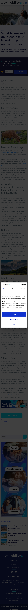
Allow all (14, 314)
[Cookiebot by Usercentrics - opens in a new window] (20, 285)
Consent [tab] (5, 288)
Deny (14, 324)
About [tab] (23, 288)
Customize (14, 319)
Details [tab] (14, 288)
